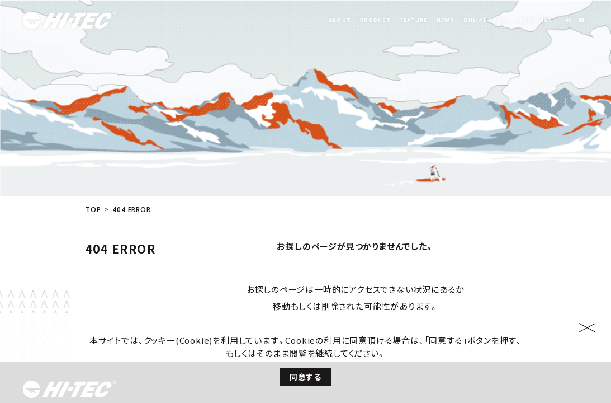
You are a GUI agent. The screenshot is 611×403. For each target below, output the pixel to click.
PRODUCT (375, 20)
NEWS (445, 20)
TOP (93, 142)
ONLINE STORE (486, 20)
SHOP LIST (535, 20)
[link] (568, 20)
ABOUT (340, 20)
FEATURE (414, 20)
